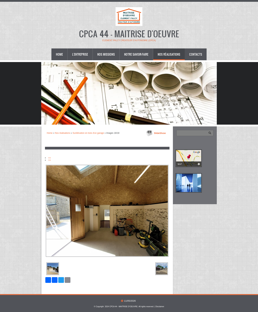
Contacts (195, 54)
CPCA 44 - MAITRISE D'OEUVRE (129, 33)
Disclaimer (160, 307)
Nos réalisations (169, 54)
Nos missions (106, 54)
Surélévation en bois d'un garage (88, 133)
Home (59, 54)
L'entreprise (80, 54)
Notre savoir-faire (136, 54)
